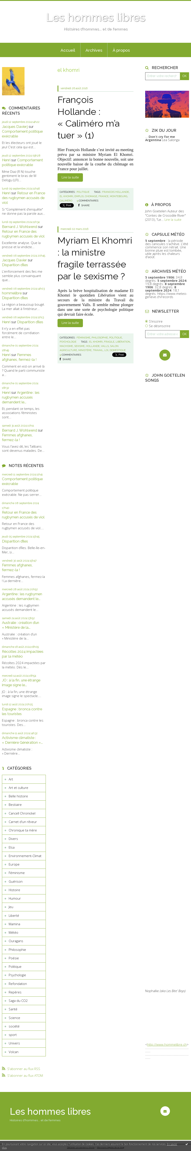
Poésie (14, 958)
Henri (6, 160)
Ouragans (16, 941)
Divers (13, 838)
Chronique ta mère (23, 830)
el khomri (66, 196)
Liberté (14, 915)
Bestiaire (15, 804)
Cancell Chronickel (22, 813)
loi (106, 350)
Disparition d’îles (15, 265)
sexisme (79, 346)
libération (123, 341)
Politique (15, 966)
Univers (14, 1043)
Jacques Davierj (15, 126)
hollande (93, 346)
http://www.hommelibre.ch (167, 1044)
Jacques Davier (14, 260)
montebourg (118, 196)
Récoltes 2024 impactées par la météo (22, 653)
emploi (79, 196)
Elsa (12, 847)
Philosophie (17, 949)
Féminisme (17, 873)
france (104, 196)
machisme (66, 346)
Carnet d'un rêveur (23, 822)
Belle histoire (18, 796)
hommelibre (12, 293)
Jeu (11, 907)
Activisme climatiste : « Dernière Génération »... (22, 740)
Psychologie (17, 975)
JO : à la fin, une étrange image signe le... (21, 682)
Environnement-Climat (25, 856)
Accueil (68, 50)
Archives (94, 50)
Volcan (13, 1052)
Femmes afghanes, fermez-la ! (19, 357)
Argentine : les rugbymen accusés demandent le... (21, 397)
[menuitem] (68, 50)
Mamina (14, 924)
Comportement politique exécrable (22, 162)
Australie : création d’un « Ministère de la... (20, 625)
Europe (14, 864)
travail (98, 350)
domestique (118, 350)
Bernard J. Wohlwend (19, 226)
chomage (91, 196)
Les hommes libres (95, 17)
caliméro (66, 200)
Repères (15, 992)
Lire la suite (70, 177)
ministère (85, 350)
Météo (13, 932)
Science (14, 1018)
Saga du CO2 (18, 1000)
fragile (109, 341)
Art (11, 779)
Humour (15, 898)
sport (13, 1034)
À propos (121, 50)
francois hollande (115, 191)
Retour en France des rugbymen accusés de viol (23, 198)
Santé (13, 1009)
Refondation (18, 983)
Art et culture (18, 787)
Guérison (16, 881)
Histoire (14, 890)
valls (105, 346)
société (14, 1026)
